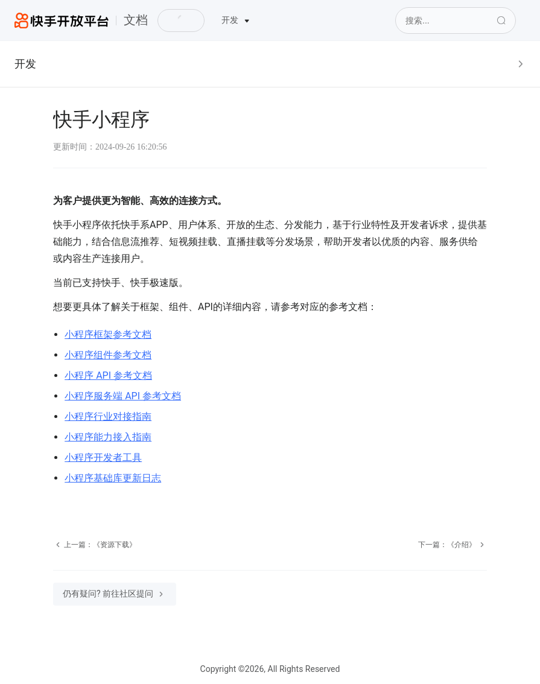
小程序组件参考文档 (108, 355)
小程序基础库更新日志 (113, 478)
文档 (136, 20)
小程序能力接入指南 (108, 437)
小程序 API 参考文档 (108, 375)
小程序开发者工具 (103, 457)
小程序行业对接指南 (108, 416)
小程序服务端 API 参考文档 (123, 396)
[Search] (455, 20)
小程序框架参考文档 (108, 334)
